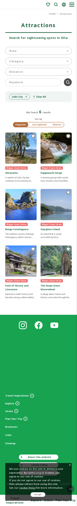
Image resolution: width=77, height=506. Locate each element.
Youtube (54, 325)
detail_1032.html (56, 214)
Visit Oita (15, 4)
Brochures (11, 426)
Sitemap (10, 443)
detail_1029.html (56, 157)
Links (8, 435)
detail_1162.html (21, 272)
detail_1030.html (21, 157)
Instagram (23, 325)
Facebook (39, 325)
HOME (52, 13)
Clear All (68, 82)
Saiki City (17, 96)
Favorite (48, 4)
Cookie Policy (27, 487)
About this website (39, 457)
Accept (37, 494)
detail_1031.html (56, 272)
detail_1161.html (21, 214)
